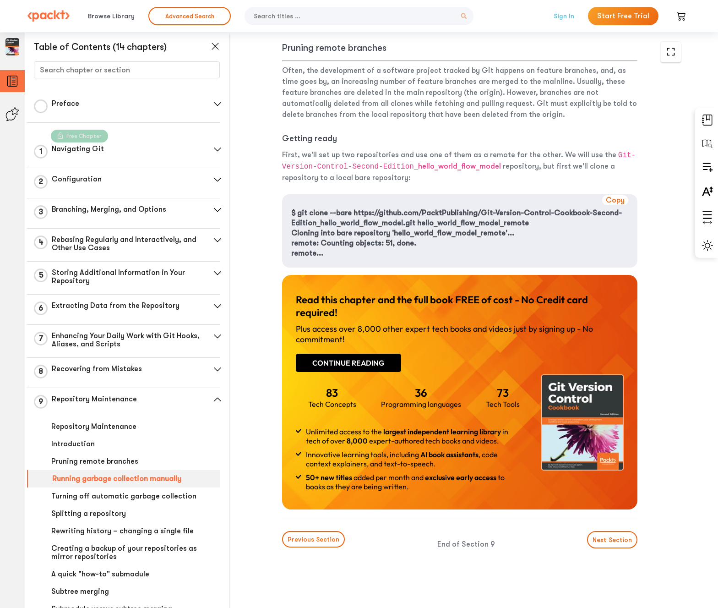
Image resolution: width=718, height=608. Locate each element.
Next (612, 540)
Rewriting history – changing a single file (122, 531)
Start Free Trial (623, 16)
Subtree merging (80, 591)
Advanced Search (189, 16)
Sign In (564, 16)
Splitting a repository (88, 513)
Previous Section (313, 539)
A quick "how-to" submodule (100, 574)
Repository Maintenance (93, 426)
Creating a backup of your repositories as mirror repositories (124, 552)
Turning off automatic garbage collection (123, 496)
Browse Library (111, 16)
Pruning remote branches (94, 461)
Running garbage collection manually (116, 479)
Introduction (73, 444)
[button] (217, 104)
